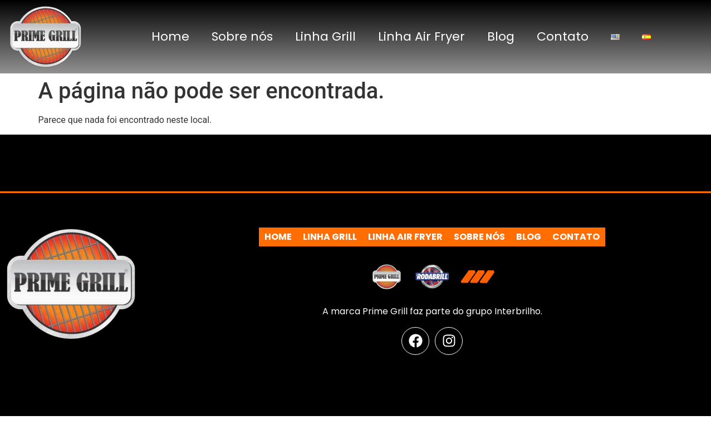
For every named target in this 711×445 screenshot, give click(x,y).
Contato (563, 36)
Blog (500, 36)
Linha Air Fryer (421, 36)
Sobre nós (242, 36)
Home (170, 36)
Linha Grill (325, 36)
